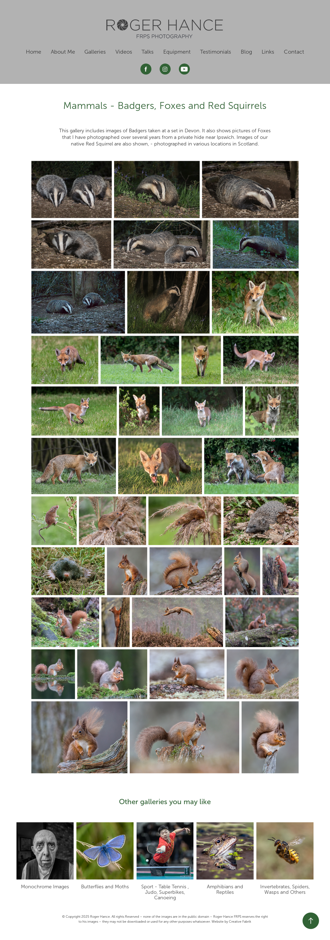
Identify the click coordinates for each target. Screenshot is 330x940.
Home (33, 52)
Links (268, 52)
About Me (63, 52)
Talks (148, 52)
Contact (294, 52)
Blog (246, 52)
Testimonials (215, 52)
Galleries (95, 52)
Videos (123, 52)
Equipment (177, 52)
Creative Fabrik (240, 921)
